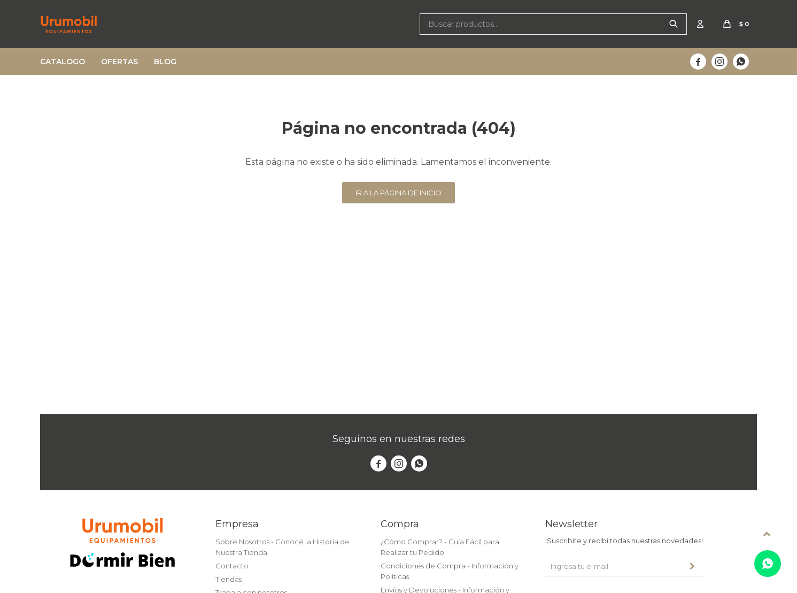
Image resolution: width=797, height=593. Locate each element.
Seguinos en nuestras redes (398, 439)
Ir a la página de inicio (398, 192)
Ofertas (119, 61)
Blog (165, 61)
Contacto (232, 565)
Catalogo (62, 61)
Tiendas (228, 579)
